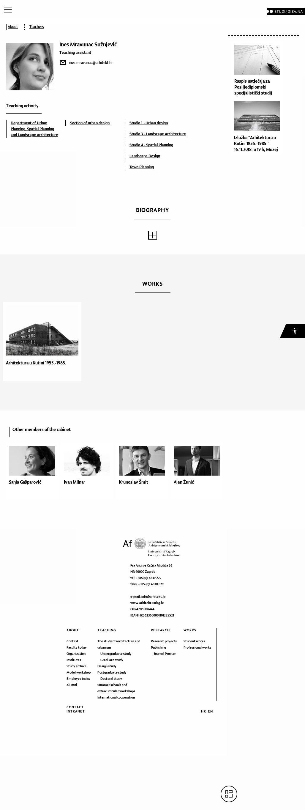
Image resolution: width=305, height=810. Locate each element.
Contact (75, 707)
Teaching (106, 630)
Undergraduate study (116, 654)
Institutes (74, 660)
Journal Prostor (165, 654)
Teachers (36, 26)
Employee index (78, 679)
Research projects (164, 641)
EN (210, 711)
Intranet (76, 711)
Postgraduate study (112, 672)
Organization (76, 654)
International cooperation (116, 697)
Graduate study (111, 660)
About (13, 26)
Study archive (76, 666)
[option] (40, 341)
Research (160, 630)
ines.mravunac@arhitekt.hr (91, 62)
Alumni (72, 685)
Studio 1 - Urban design (148, 122)
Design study (106, 666)
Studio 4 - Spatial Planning (151, 144)
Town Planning (141, 166)
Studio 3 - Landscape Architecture (157, 133)
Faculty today (77, 647)
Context (72, 641)
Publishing (158, 647)
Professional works (197, 647)
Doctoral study (111, 679)
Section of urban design (90, 122)
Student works (194, 641)
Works (190, 630)
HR (203, 711)
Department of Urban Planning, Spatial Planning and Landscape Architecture (34, 128)
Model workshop (79, 672)
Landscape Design (144, 155)
